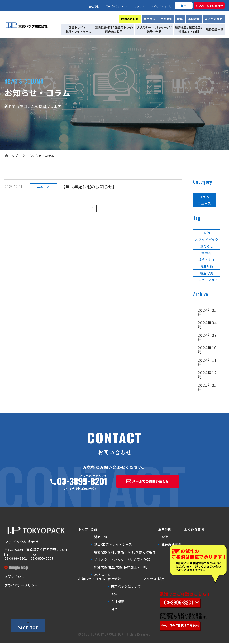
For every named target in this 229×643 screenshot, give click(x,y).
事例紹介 (194, 19)
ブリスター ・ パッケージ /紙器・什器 (154, 29)
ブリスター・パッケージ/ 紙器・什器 (122, 559)
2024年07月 (207, 337)
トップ (11, 156)
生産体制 (166, 19)
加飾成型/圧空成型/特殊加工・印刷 (120, 567)
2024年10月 (207, 349)
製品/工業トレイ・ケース (113, 544)
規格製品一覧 (214, 29)
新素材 (206, 253)
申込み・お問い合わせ (209, 6)
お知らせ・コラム (161, 6)
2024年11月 (207, 362)
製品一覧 (100, 536)
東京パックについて (117, 6)
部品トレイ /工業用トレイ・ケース (76, 29)
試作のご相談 (130, 19)
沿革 (114, 609)
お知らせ (206, 246)
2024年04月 (207, 324)
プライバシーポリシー (21, 585)
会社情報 (94, 6)
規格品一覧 (102, 574)
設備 (180, 19)
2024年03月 (207, 312)
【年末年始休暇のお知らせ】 (89, 186)
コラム (204, 196)
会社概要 (117, 601)
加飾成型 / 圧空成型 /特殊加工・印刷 (188, 29)
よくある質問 (213, 19)
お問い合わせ (14, 576)
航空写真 (206, 273)
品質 (114, 593)
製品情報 (149, 19)
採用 (183, 6)
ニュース (204, 203)
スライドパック (206, 239)
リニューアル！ (206, 279)
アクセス (139, 6)
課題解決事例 (171, 544)
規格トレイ (206, 259)
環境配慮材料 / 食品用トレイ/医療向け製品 (114, 29)
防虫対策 (206, 266)
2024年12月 (207, 374)
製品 (94, 529)
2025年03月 (207, 387)
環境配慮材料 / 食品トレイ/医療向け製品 (125, 552)
